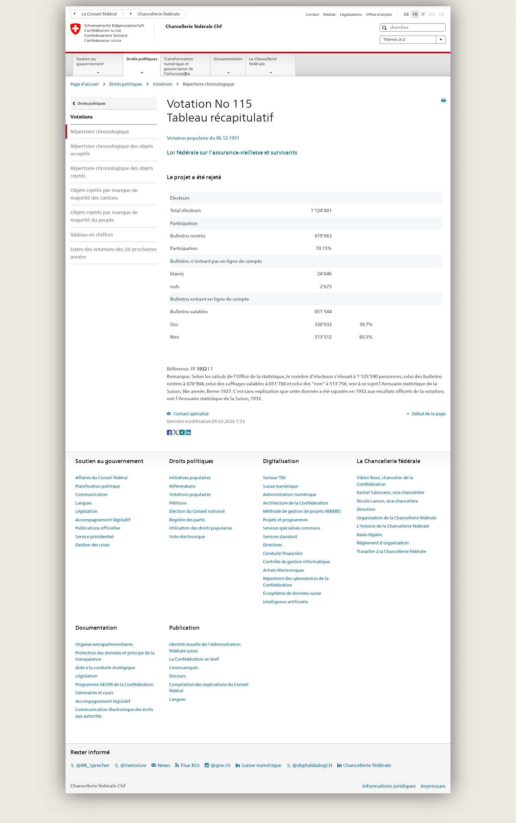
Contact (312, 14)
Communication (91, 494)
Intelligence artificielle (285, 601)
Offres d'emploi (379, 14)
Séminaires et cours (94, 692)
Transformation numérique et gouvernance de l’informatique (178, 66)
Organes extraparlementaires (104, 644)
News (164, 765)
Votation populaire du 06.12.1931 (203, 138)
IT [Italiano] (423, 14)
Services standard (280, 536)
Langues (83, 503)
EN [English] (441, 14)
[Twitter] (176, 432)
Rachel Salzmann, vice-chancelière (390, 492)
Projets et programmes (285, 519)
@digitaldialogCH (312, 765)
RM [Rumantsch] (431, 14)
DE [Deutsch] (406, 14)
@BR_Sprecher (93, 765)
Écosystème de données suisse (292, 593)
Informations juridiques (389, 786)
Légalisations (351, 14)
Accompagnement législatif (102, 519)
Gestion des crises (92, 544)
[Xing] (182, 432)
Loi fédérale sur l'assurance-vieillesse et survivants (232, 152)
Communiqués (183, 667)
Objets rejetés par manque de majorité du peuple (104, 216)
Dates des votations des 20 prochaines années (113, 253)
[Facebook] (170, 432)
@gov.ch (220, 765)
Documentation (228, 58)
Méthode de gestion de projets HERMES (302, 511)
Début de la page (428, 413)
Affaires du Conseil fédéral (101, 477)
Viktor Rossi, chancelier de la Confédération (385, 481)
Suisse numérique (280, 486)
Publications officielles (97, 528)
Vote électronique (187, 536)
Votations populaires (190, 494)
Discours (177, 675)
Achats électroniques (283, 570)
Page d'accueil (84, 84)
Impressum (433, 786)
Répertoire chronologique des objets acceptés (111, 150)
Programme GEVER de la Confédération (114, 684)
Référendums (182, 486)
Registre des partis (187, 519)
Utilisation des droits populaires (200, 528)
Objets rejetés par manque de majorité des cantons (104, 194)
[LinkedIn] (188, 432)
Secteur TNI (274, 477)
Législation (86, 511)
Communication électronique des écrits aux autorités (114, 713)
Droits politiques (143, 61)
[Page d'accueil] (164, 32)
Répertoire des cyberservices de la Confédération (295, 582)
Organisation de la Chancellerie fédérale (396, 517)
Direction (366, 509)
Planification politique (97, 486)
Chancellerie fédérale (155, 14)
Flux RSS (190, 765)
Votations (162, 84)
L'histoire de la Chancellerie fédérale (393, 526)
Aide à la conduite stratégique (105, 667)
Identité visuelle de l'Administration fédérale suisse (205, 647)
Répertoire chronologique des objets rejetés (111, 172)
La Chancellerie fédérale (263, 61)
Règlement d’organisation (383, 542)
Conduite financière (282, 553)
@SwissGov (133, 765)
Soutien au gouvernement (90, 61)
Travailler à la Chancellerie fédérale (391, 551)
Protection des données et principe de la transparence (114, 656)
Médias (329, 14)
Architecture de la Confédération (295, 503)
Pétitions (178, 503)
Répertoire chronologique (99, 131)
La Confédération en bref (194, 659)
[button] (385, 28)
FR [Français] (415, 14)
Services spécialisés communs (291, 528)
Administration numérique (289, 494)
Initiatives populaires (190, 477)
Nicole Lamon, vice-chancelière (387, 501)
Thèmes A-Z (412, 39)
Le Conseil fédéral (95, 14)
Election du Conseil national (197, 511)
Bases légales (369, 534)
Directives (272, 544)
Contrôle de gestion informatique (296, 561)
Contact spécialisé (190, 413)
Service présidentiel (94, 536)
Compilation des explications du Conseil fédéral (208, 688)
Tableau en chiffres (91, 235)
